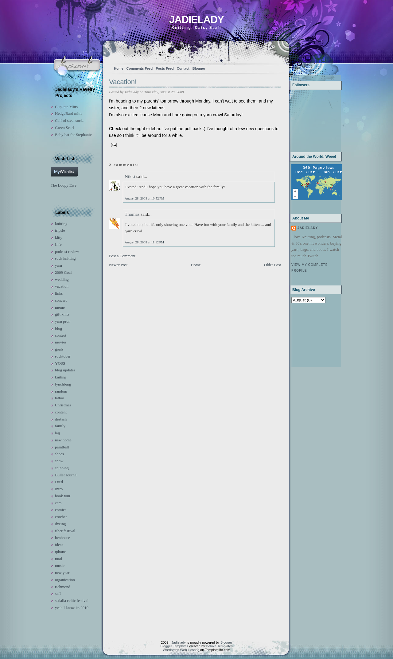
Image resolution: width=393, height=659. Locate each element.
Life (58, 244)
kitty (58, 237)
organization (65, 579)
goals (59, 349)
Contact (183, 68)
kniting (60, 377)
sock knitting (65, 258)
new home (63, 440)
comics (60, 509)
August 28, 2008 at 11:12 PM (144, 242)
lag (57, 433)
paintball (62, 447)
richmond (62, 586)
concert (61, 300)
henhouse (62, 537)
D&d (59, 481)
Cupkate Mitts (66, 106)
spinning (62, 468)
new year (62, 572)
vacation (61, 286)
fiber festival (65, 531)
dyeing (60, 523)
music (59, 565)
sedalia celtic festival (71, 600)
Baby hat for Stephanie (73, 134)
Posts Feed (165, 68)
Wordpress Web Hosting (181, 650)
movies (61, 342)
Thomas (132, 214)
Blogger (199, 68)
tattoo (59, 398)
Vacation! (123, 82)
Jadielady (196, 19)
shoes (59, 454)
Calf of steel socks (69, 120)
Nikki (130, 176)
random (61, 391)
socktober (63, 356)
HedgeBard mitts (68, 113)
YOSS (60, 363)
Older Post (272, 264)
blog (58, 328)
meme (60, 307)
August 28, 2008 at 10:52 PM (144, 198)
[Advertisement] (310, 334)
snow (59, 461)
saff (58, 593)
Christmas (63, 405)
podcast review (67, 251)
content (61, 412)
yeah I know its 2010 (71, 607)
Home (118, 68)
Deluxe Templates (219, 646)
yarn (58, 265)
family (60, 426)
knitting (61, 223)
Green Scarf (64, 127)
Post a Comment (122, 256)
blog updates (65, 370)
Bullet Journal (66, 475)
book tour (62, 496)
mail (58, 558)
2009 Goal (63, 272)
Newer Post (118, 264)
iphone (60, 551)
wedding (62, 279)
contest (60, 335)
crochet (61, 516)
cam (58, 503)
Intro (59, 488)
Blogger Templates (174, 646)
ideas (59, 544)
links (59, 293)
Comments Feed (139, 68)
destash (61, 419)
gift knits (62, 314)
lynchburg (63, 384)
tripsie (60, 230)
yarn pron (62, 321)
